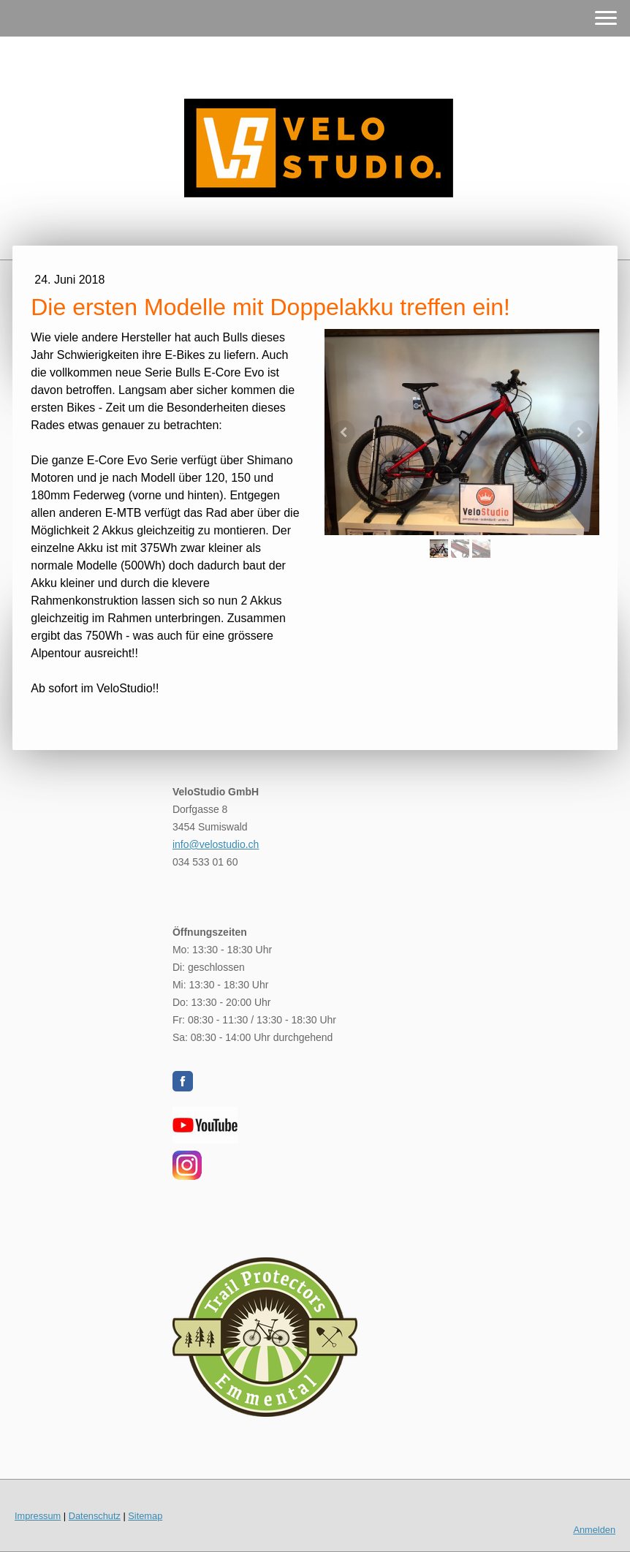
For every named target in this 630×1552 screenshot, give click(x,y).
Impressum (38, 1515)
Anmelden (594, 1529)
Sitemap (145, 1515)
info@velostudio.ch (215, 844)
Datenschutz (95, 1515)
